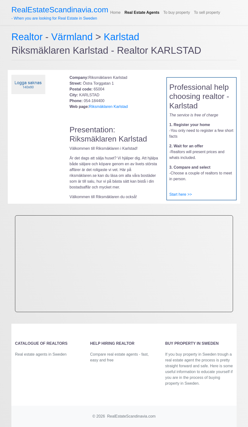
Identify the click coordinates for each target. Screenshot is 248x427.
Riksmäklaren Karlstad (108, 107)
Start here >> (180, 194)
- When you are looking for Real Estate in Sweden (59, 12)
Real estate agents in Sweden (41, 354)
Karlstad (121, 36)
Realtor (28, 36)
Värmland (72, 36)
